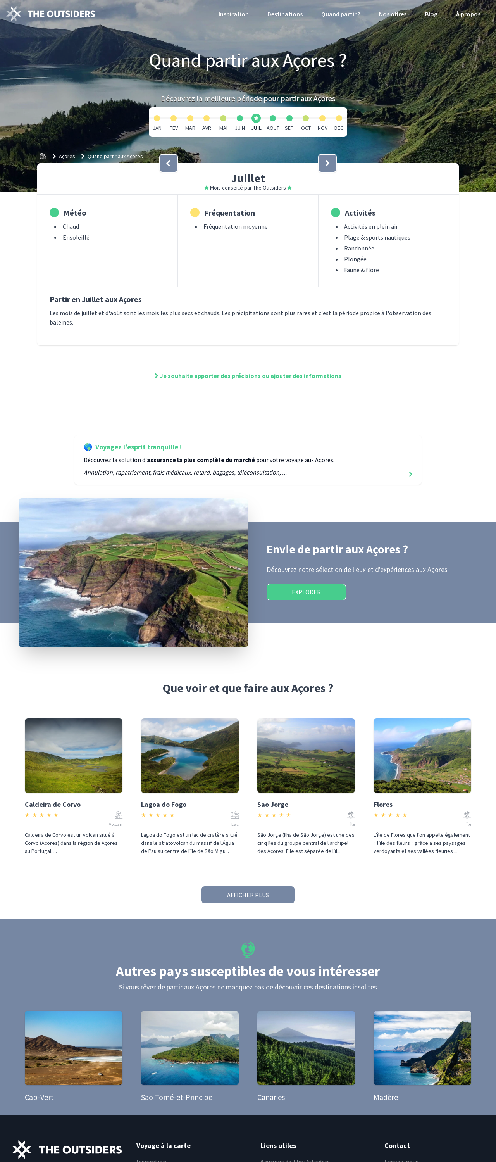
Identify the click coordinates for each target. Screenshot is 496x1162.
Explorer (306, 592)
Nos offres (392, 14)
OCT (306, 127)
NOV (322, 127)
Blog (431, 14)
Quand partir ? (340, 14)
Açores (67, 156)
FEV (174, 127)
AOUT (273, 127)
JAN (157, 127)
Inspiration (234, 14)
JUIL (256, 127)
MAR (190, 127)
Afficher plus (248, 895)
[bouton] (168, 163)
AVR (206, 127)
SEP (289, 127)
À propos (468, 14)
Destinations (285, 14)
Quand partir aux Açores (115, 156)
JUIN (240, 127)
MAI (223, 127)
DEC (338, 127)
